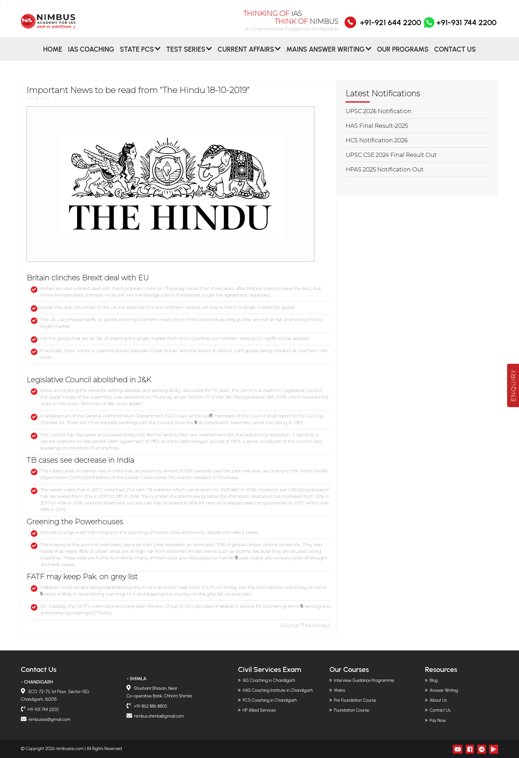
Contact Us (455, 54)
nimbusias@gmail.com (49, 719)
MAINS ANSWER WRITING (325, 54)
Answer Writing (444, 690)
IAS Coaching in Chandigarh (269, 680)
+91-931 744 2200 (459, 26)
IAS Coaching (91, 54)
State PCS (137, 54)
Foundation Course (351, 710)
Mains (339, 690)
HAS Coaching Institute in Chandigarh (278, 690)
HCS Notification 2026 (376, 140)
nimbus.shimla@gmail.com (159, 716)
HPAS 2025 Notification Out (384, 169)
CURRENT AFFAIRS (245, 54)
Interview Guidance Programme (364, 680)
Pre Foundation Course (355, 700)
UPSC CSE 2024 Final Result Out (391, 155)
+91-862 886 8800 (150, 706)
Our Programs (403, 54)
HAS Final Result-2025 (377, 125)
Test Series (186, 54)
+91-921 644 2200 (390, 26)
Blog (434, 680)
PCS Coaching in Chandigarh (270, 700)
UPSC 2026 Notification (378, 111)
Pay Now (438, 720)
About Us (438, 700)
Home (52, 54)
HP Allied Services (259, 710)
